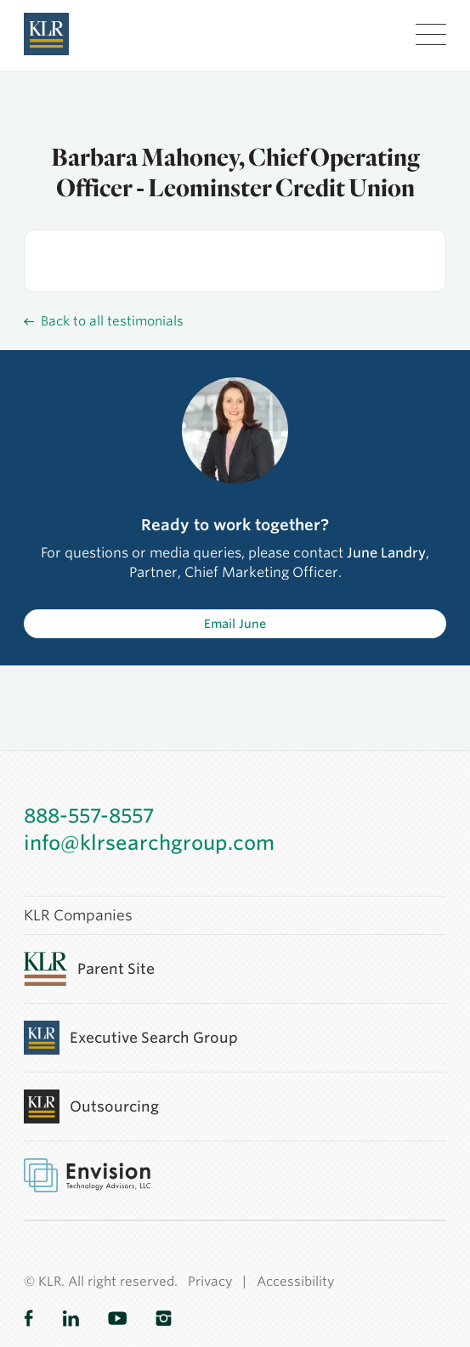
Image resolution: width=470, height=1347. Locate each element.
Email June (235, 624)
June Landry (386, 553)
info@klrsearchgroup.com (149, 843)
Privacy (210, 1281)
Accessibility (295, 1281)
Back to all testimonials (104, 321)
